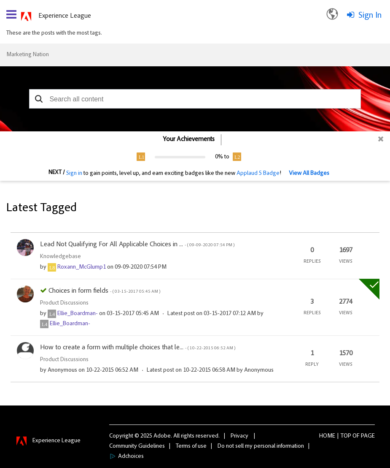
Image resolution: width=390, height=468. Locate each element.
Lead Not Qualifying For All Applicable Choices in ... (137, 244)
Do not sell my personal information (261, 446)
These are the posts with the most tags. (54, 33)
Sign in (74, 174)
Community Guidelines (137, 446)
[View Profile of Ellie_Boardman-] (77, 314)
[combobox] (194, 99)
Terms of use (191, 446)
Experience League (64, 16)
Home (327, 436)
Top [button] (346, 436)
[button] (38, 99)
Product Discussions (64, 303)
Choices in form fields (104, 291)
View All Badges (309, 174)
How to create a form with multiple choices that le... (137, 347)
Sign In (370, 15)
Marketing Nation (27, 55)
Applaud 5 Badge (258, 174)
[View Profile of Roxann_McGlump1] (81, 267)
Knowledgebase (60, 257)
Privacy (239, 436)
